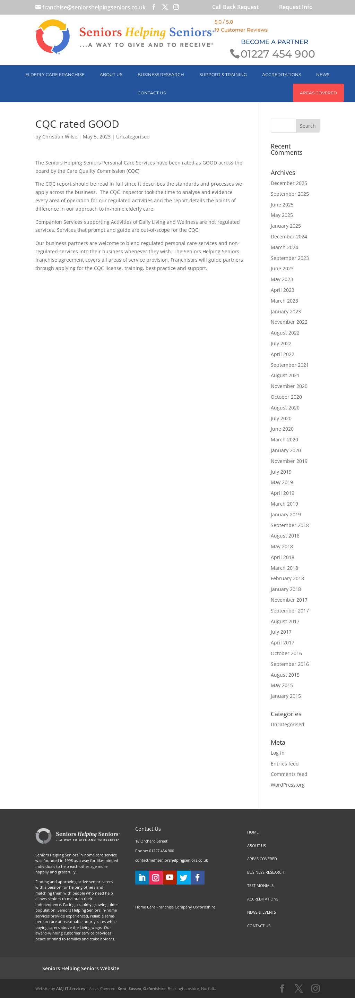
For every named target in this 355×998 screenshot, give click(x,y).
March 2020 (284, 439)
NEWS (322, 74)
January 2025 (286, 225)
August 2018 (285, 535)
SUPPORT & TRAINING (223, 74)
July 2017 (281, 631)
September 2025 (290, 194)
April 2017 (282, 642)
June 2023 (282, 268)
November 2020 (289, 386)
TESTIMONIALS (260, 885)
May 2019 (282, 482)
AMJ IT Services (70, 988)
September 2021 (290, 365)
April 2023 (282, 290)
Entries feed (285, 763)
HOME (253, 832)
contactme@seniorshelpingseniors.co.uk (171, 860)
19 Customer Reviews (241, 30)
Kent (122, 988)
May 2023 (282, 279)
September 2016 (290, 664)
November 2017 (289, 600)
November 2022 (289, 322)
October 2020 (286, 397)
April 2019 (282, 493)
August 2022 (285, 332)
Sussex (135, 988)
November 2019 (289, 461)
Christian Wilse (59, 136)
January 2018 (286, 589)
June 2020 (282, 428)
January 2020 (286, 450)
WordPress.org (288, 784)
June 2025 (282, 204)
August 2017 (285, 621)
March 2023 (284, 300)
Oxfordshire (154, 988)
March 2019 (284, 503)
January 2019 (286, 514)
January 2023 (286, 311)
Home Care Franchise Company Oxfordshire (175, 907)
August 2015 (285, 674)
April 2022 (282, 354)
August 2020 (285, 407)
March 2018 (284, 568)
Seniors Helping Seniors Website (80, 968)
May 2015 (282, 685)
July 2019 (281, 471)
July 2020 (281, 418)
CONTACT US (152, 92)
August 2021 (285, 375)
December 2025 (289, 183)
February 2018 (287, 578)
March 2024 (284, 247)
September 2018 (290, 525)
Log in (278, 753)
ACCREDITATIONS (281, 74)
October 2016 (286, 653)
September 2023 (290, 258)
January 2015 (286, 696)
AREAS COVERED (318, 92)
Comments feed (289, 774)
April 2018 (282, 557)
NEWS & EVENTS (261, 912)
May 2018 (282, 546)
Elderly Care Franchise (55, 74)
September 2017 (290, 610)
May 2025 (282, 215)
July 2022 (281, 343)
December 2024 (289, 236)
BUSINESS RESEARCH (161, 74)
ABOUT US (111, 74)
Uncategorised (133, 136)
